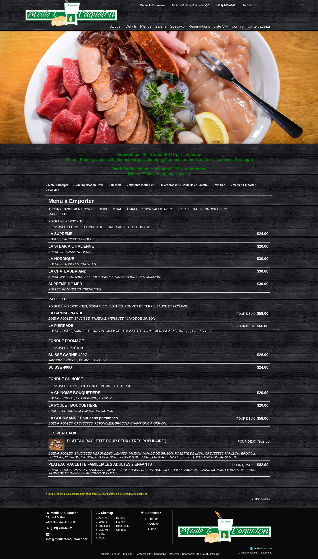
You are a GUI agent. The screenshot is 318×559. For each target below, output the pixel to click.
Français (104, 554)
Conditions (160, 554)
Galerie (161, 26)
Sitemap (127, 554)
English (116, 554)
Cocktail (53, 190)
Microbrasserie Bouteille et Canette (184, 185)
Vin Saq (220, 185)
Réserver (174, 554)
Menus (145, 26)
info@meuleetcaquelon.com (66, 537)
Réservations (199, 26)
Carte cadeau (259, 26)
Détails (131, 26)
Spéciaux (177, 26)
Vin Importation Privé (89, 185)
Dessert (116, 185)
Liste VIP (220, 26)
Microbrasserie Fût (141, 185)
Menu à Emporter (244, 185)
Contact (237, 26)
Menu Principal (58, 185)
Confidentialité (143, 554)
